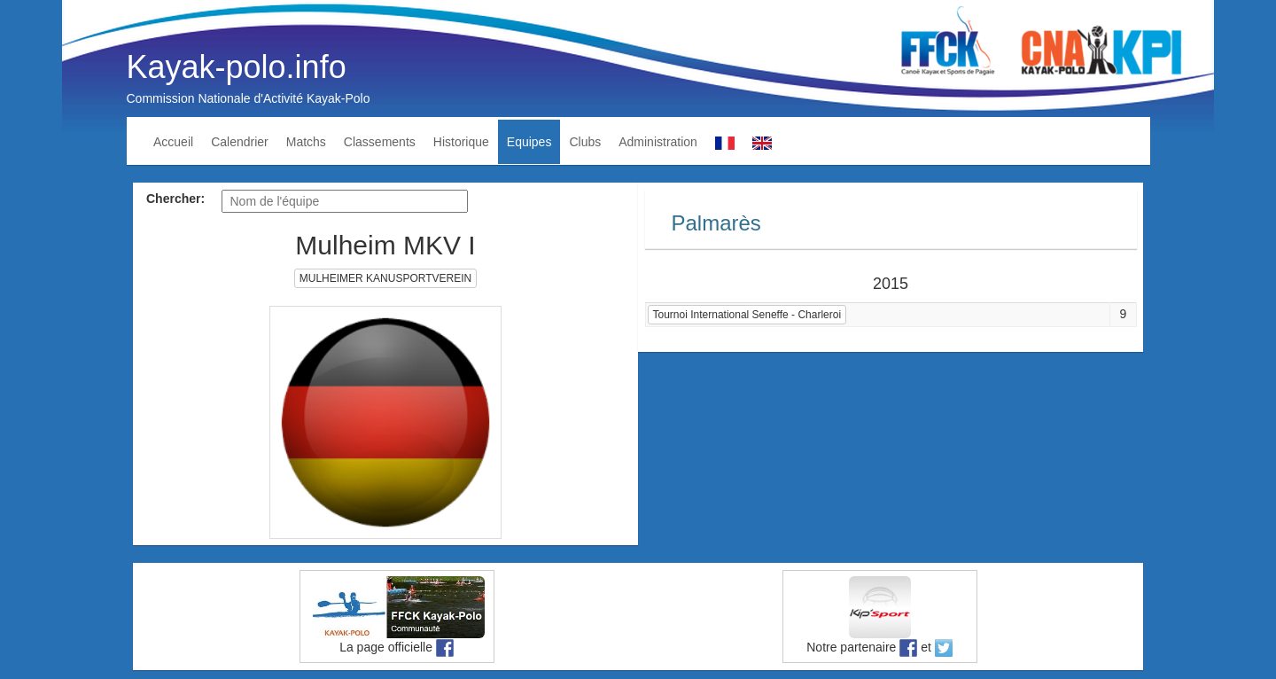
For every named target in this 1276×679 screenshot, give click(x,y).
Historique (461, 142)
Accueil (173, 142)
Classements (380, 142)
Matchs (306, 142)
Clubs (585, 142)
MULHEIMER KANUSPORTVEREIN (385, 278)
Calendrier (239, 142)
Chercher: (175, 198)
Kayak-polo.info (236, 67)
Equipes (529, 142)
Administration (658, 142)
